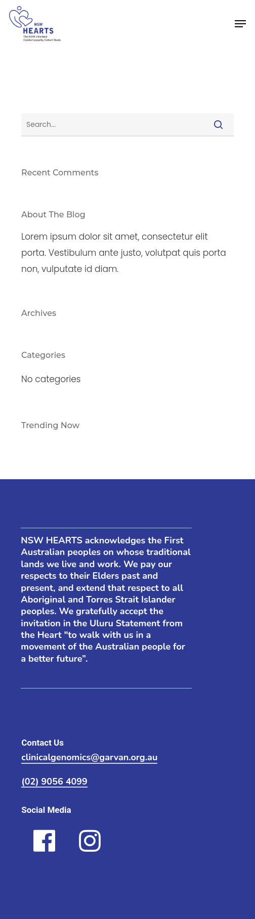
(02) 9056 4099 (54, 782)
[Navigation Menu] (240, 24)
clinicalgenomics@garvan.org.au (89, 757)
